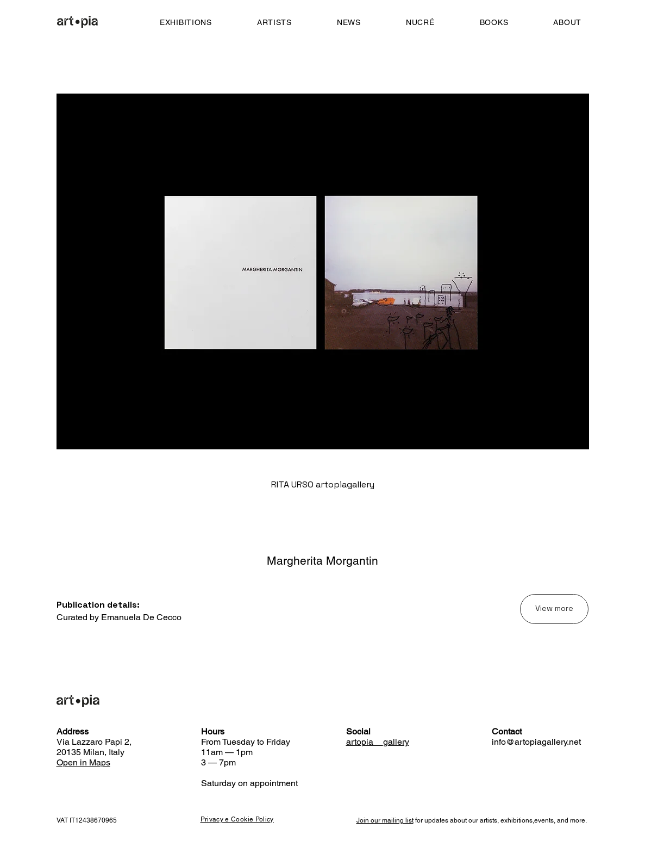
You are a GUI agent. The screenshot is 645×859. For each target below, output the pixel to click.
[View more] (554, 609)
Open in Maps (83, 762)
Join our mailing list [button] (385, 820)
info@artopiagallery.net (536, 742)
